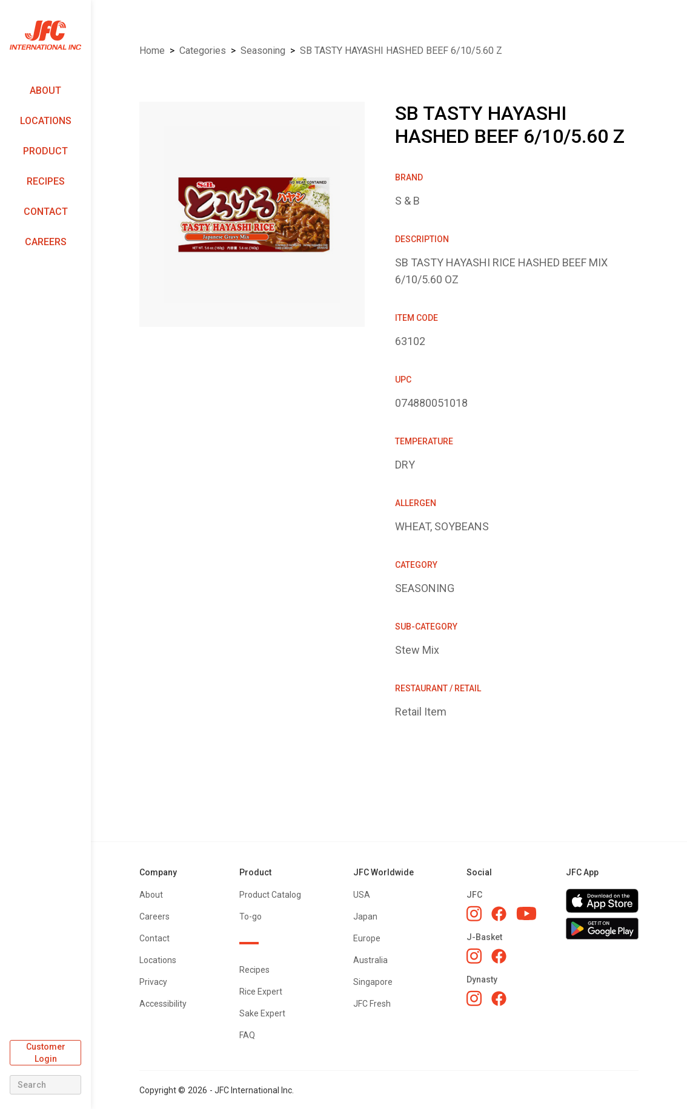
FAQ (247, 1035)
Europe (366, 938)
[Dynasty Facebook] (498, 998)
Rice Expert (260, 991)
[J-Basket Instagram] (474, 956)
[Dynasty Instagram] (474, 998)
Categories (202, 50)
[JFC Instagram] (474, 913)
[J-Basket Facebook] (498, 956)
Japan (365, 916)
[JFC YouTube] (526, 914)
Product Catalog (270, 895)
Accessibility (163, 1004)
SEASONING (263, 50)
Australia (370, 960)
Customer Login (45, 1053)
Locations (45, 121)
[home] (45, 35)
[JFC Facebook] (498, 913)
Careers (46, 242)
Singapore (373, 982)
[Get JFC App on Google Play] (602, 929)
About (45, 90)
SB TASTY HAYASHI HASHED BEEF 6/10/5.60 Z (401, 50)
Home (152, 50)
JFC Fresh (372, 1004)
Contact (46, 211)
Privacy (153, 982)
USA (361, 895)
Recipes (46, 181)
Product (45, 151)
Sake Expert (262, 1013)
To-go (250, 916)
